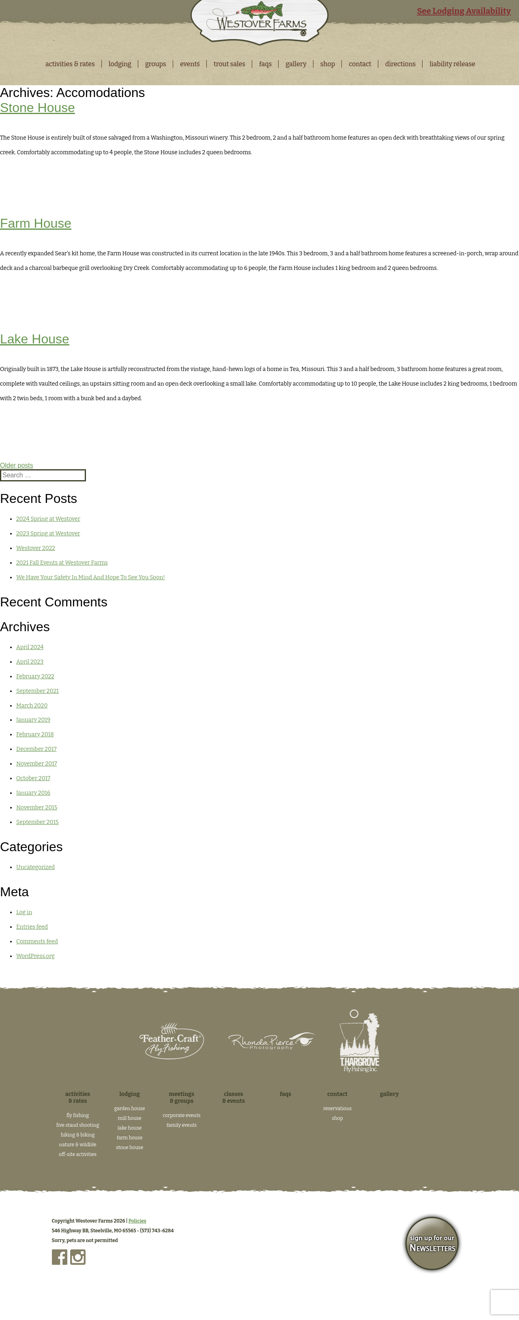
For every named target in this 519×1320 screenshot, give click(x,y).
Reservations (337, 1108)
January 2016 (33, 792)
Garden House (129, 1108)
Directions (400, 64)
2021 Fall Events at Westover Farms (62, 562)
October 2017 (33, 778)
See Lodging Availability (464, 11)
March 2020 (31, 705)
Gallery (295, 64)
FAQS (265, 64)
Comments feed (37, 941)
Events (190, 64)
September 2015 (37, 822)
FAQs (285, 1094)
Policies (137, 1221)
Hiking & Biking (78, 1135)
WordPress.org (35, 956)
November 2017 (36, 763)
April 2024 (29, 647)
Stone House (37, 107)
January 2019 (33, 719)
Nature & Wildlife (78, 1144)
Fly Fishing (77, 1115)
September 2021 (37, 691)
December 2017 (36, 749)
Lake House (34, 339)
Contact (360, 64)
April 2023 (29, 661)
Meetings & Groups (182, 1097)
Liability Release (452, 64)
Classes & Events (233, 1097)
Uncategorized (35, 867)
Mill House (129, 1118)
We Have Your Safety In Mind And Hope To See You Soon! (90, 577)
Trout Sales (229, 64)
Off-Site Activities (78, 1154)
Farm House (35, 223)
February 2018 (35, 734)
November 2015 (36, 807)
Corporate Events (181, 1115)
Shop (327, 64)
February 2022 (35, 676)
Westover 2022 (35, 548)
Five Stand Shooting (77, 1125)
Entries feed (32, 926)
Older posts (16, 465)
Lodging (120, 64)
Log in (24, 912)
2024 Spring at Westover (48, 518)
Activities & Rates (70, 64)
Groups (155, 64)
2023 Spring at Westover (48, 533)
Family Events (182, 1125)
